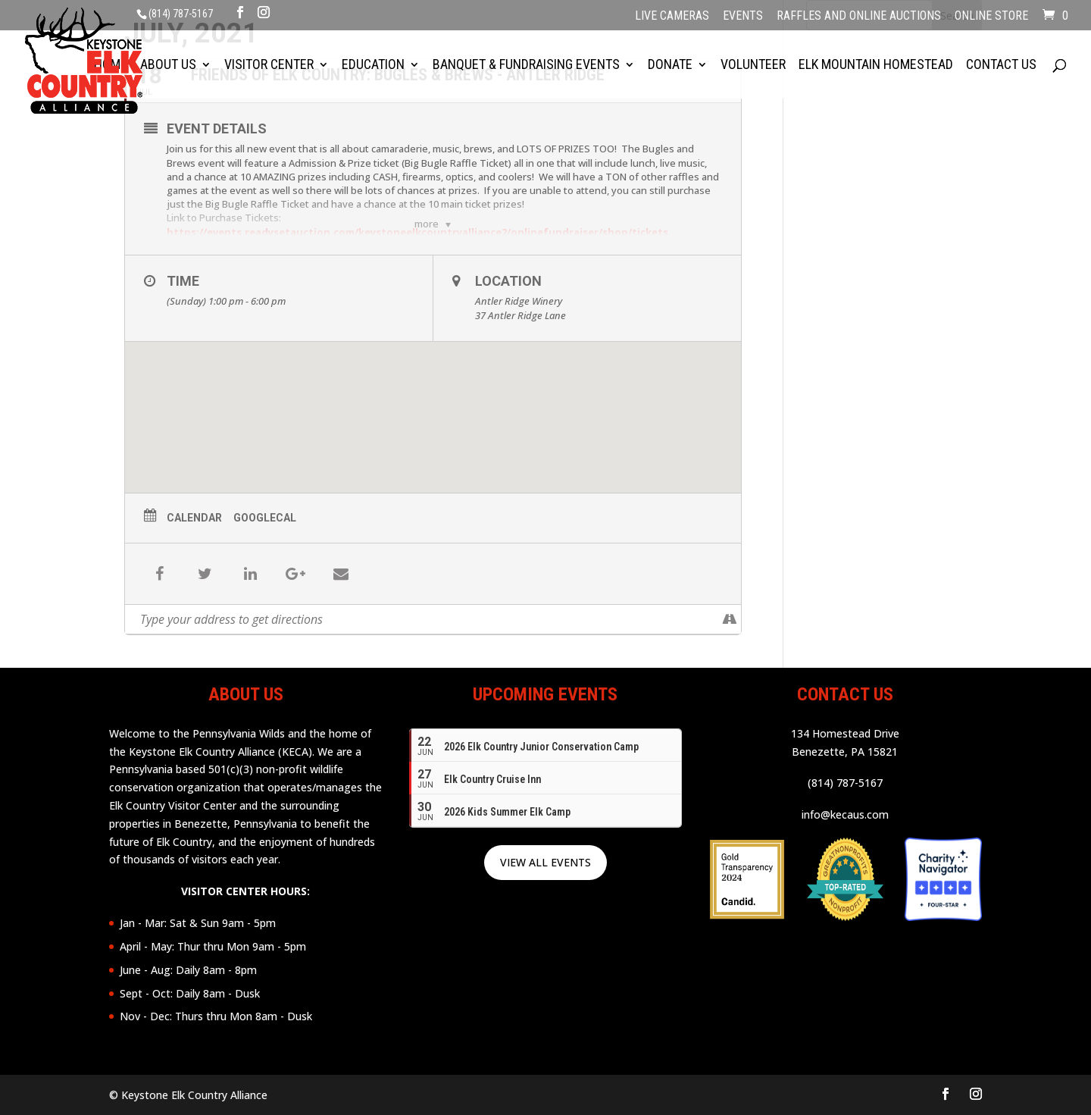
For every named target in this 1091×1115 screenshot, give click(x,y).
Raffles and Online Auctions (859, 17)
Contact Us (1001, 58)
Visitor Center (269, 58)
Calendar (194, 518)
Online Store (991, 17)
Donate (670, 58)
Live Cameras (672, 17)
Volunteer (753, 58)
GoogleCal (264, 518)
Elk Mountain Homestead (876, 58)
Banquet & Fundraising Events (526, 58)
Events (743, 17)
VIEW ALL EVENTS (545, 862)
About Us (168, 58)
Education (373, 58)
